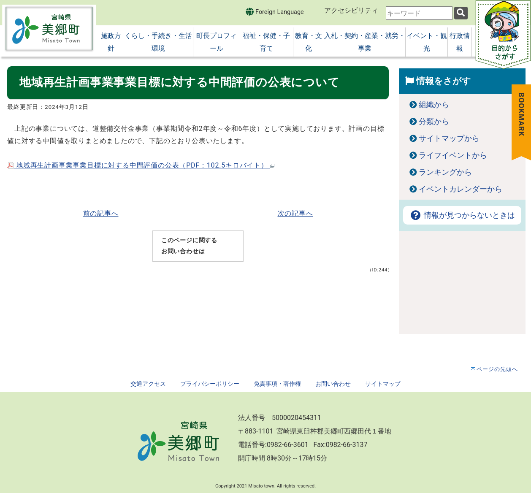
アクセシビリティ (351, 10)
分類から (434, 121)
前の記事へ (101, 213)
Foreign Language (274, 12)
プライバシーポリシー (209, 383)
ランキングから (445, 172)
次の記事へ (295, 213)
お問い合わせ (333, 383)
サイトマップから (449, 138)
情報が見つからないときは (462, 215)
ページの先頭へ (497, 369)
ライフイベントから (453, 155)
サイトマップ (383, 383)
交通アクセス (148, 383)
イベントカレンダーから (460, 189)
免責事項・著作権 (277, 383)
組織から (434, 104)
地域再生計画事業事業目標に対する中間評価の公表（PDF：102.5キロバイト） (140, 165)
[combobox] (419, 13)
